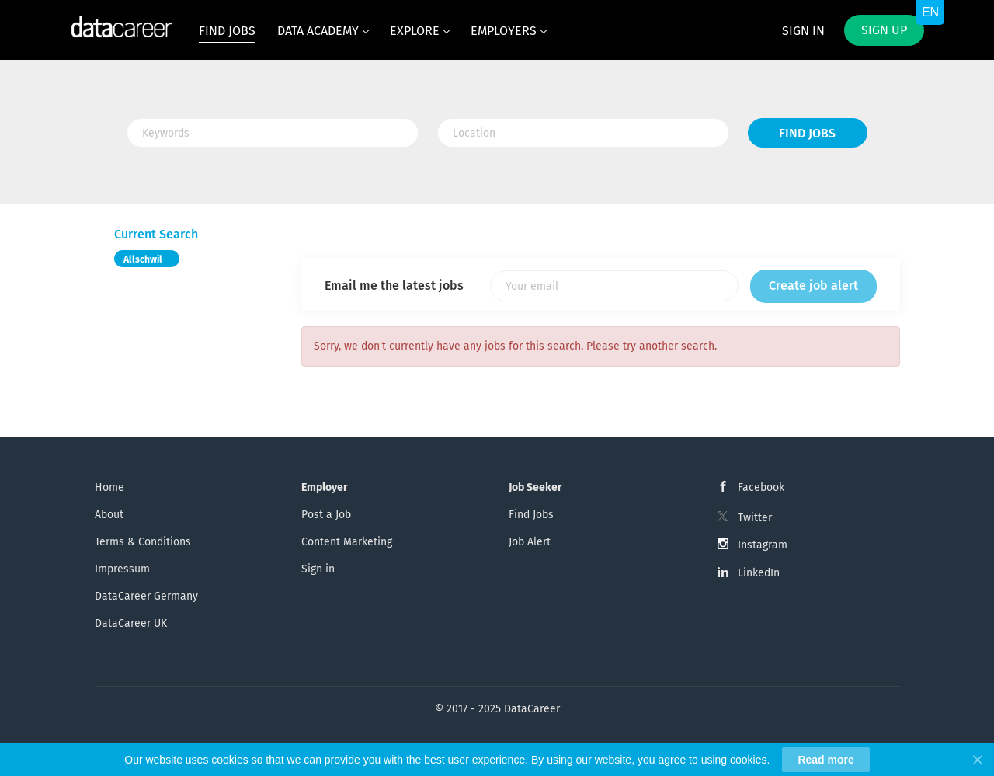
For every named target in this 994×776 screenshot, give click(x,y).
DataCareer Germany (146, 596)
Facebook (761, 487)
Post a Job (326, 514)
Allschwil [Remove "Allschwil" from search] (142, 259)
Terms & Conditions (143, 541)
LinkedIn (759, 572)
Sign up (884, 30)
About (109, 514)
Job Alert (530, 541)
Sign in (803, 30)
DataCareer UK (131, 623)
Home (109, 487)
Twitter (755, 517)
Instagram (762, 545)
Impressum (122, 569)
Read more (825, 759)
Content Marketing (346, 541)
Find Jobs (807, 133)
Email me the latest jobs (394, 285)
